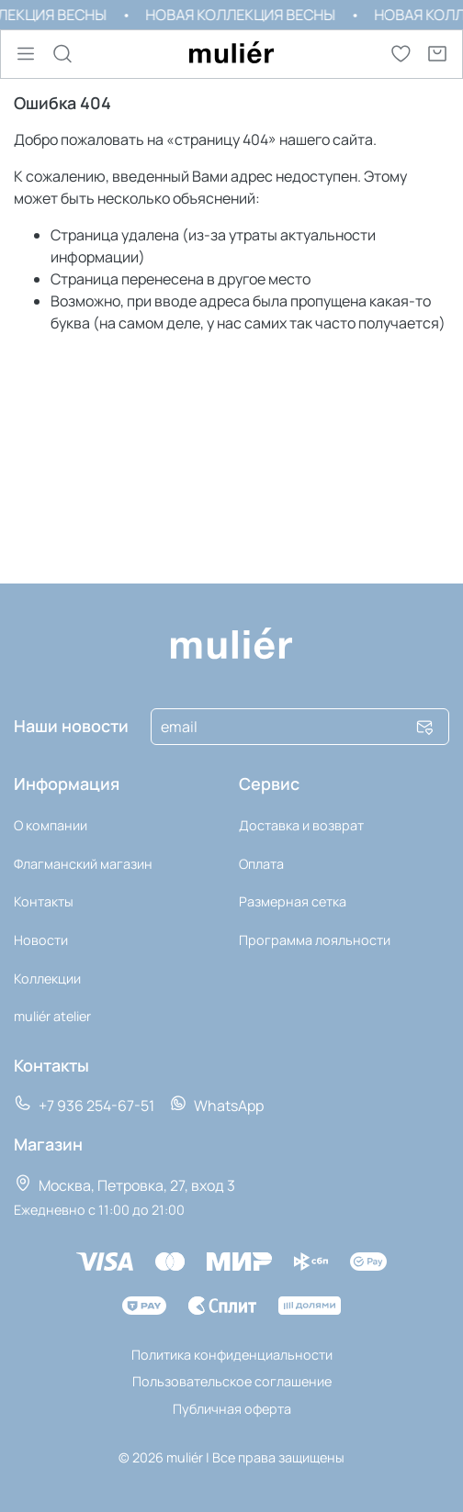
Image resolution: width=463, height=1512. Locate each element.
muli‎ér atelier (52, 1016)
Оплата (261, 864)
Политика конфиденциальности (232, 1354)
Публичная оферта (232, 1409)
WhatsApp (216, 1105)
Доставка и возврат (301, 825)
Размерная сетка (292, 901)
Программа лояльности (314, 940)
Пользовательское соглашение (232, 1381)
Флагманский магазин (83, 864)
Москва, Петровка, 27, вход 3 (124, 1184)
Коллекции (47, 978)
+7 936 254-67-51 (84, 1105)
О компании (50, 825)
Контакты (43, 901)
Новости (41, 940)
